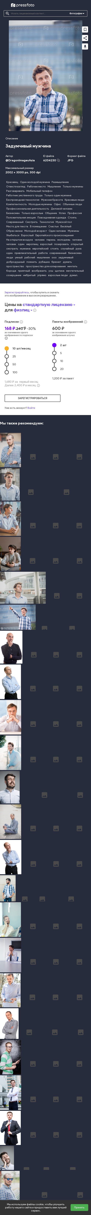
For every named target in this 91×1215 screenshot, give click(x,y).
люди (9, 257)
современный (57, 253)
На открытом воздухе (19, 239)
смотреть (12, 248)
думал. (73, 275)
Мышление (54, 186)
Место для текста (17, 226)
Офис (57, 204)
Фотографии (75, 13)
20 (62, 369)
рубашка (44, 262)
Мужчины (73, 230)
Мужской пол (64, 222)
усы (51, 270)
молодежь (63, 239)
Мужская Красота (52, 199)
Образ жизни (14, 230)
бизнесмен (75, 253)
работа (43, 253)
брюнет (56, 262)
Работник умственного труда (24, 195)
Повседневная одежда (52, 217)
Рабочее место (36, 186)
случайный (67, 248)
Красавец (12, 182)
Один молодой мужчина (35, 182)
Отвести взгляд (15, 186)
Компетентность (16, 204)
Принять (79, 1207)
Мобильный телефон (39, 191)
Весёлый (65, 226)
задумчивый (65, 257)
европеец (32, 244)
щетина (59, 270)
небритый (29, 275)
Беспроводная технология (22, 199)
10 (22, 348)
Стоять (72, 217)
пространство (15, 266)
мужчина (25, 248)
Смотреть (31, 222)
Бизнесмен (13, 213)
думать (67, 262)
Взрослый (27, 235)
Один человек (57, 230)
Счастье (53, 226)
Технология (47, 222)
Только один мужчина (57, 195)
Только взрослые (32, 213)
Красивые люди (74, 199)
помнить (31, 262)
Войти (31, 407)
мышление (43, 257)
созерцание (13, 275)
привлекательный (26, 253)
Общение (51, 213)
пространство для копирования (46, 266)
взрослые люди (58, 275)
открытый (77, 244)
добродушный (15, 262)
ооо (54, 257)
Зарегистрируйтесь (17, 292)
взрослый (46, 244)
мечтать (72, 266)
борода (11, 270)
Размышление (60, 182)
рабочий (29, 257)
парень (51, 239)
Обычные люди (72, 204)
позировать (61, 244)
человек (40, 239)
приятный (24, 270)
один (21, 244)
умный (19, 257)
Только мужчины (73, 186)
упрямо (41, 275)
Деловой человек (61, 208)
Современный (15, 222)
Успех (62, 213)
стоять (54, 248)
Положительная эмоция (21, 217)
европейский (40, 248)
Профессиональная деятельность (27, 208)
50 (14, 364)
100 (15, 372)
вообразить (39, 270)
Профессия (75, 213)
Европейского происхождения (54, 235)
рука (78, 248)
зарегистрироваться (32, 398)
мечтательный (75, 270)
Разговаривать (15, 191)
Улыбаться (12, 235)
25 (14, 356)
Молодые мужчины (40, 204)
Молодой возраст (35, 230)
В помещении (38, 226)
